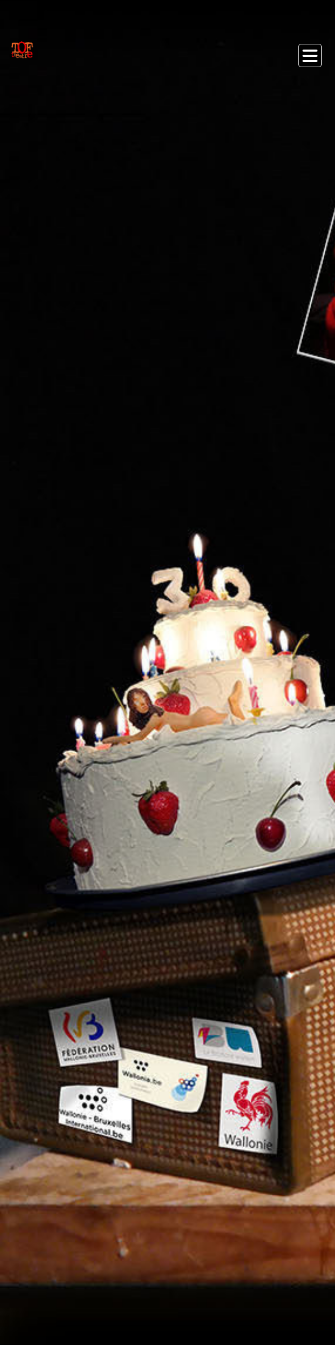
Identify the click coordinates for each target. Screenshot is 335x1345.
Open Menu (310, 55)
